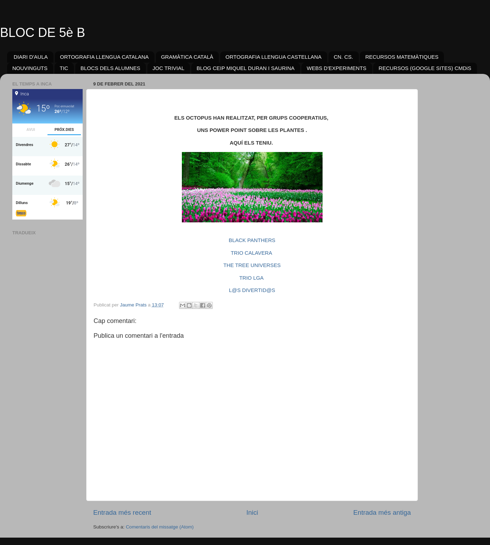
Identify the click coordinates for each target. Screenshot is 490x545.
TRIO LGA (251, 278)
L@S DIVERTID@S (252, 290)
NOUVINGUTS (29, 68)
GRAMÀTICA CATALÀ (187, 57)
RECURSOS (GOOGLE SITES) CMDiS (424, 68)
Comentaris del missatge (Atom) (160, 527)
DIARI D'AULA (31, 57)
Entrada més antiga (382, 512)
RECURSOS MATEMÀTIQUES (401, 57)
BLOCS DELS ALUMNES (110, 68)
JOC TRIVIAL (169, 68)
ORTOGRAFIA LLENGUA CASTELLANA (273, 57)
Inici (252, 512)
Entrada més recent (122, 512)
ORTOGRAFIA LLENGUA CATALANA (104, 57)
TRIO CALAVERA (251, 253)
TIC (64, 68)
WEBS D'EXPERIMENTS (337, 68)
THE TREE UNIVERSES (252, 265)
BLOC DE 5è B (42, 32)
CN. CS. (343, 57)
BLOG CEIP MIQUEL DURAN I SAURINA (245, 68)
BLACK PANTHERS (252, 240)
